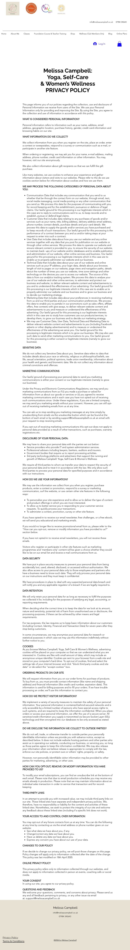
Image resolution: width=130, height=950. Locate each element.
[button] (119, 44)
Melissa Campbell (65, 907)
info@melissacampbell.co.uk (101, 22)
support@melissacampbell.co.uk (78, 417)
